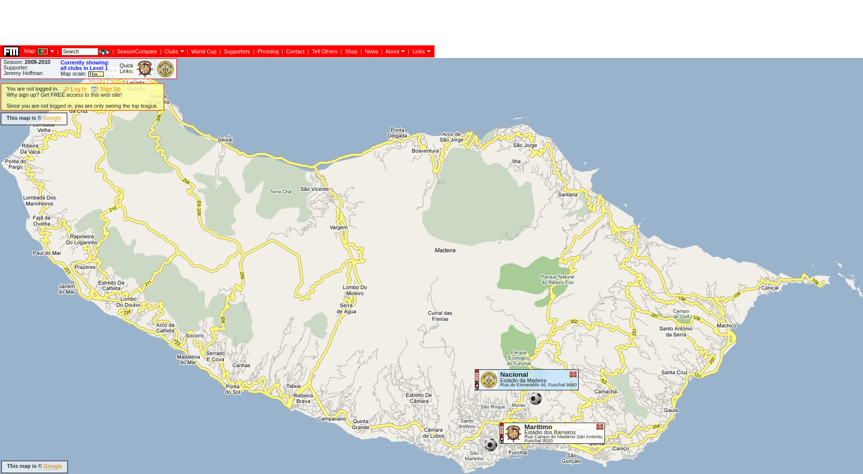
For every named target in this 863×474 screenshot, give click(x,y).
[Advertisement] (183, 279)
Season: (27, 62)
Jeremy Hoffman (23, 73)
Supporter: (16, 67)
